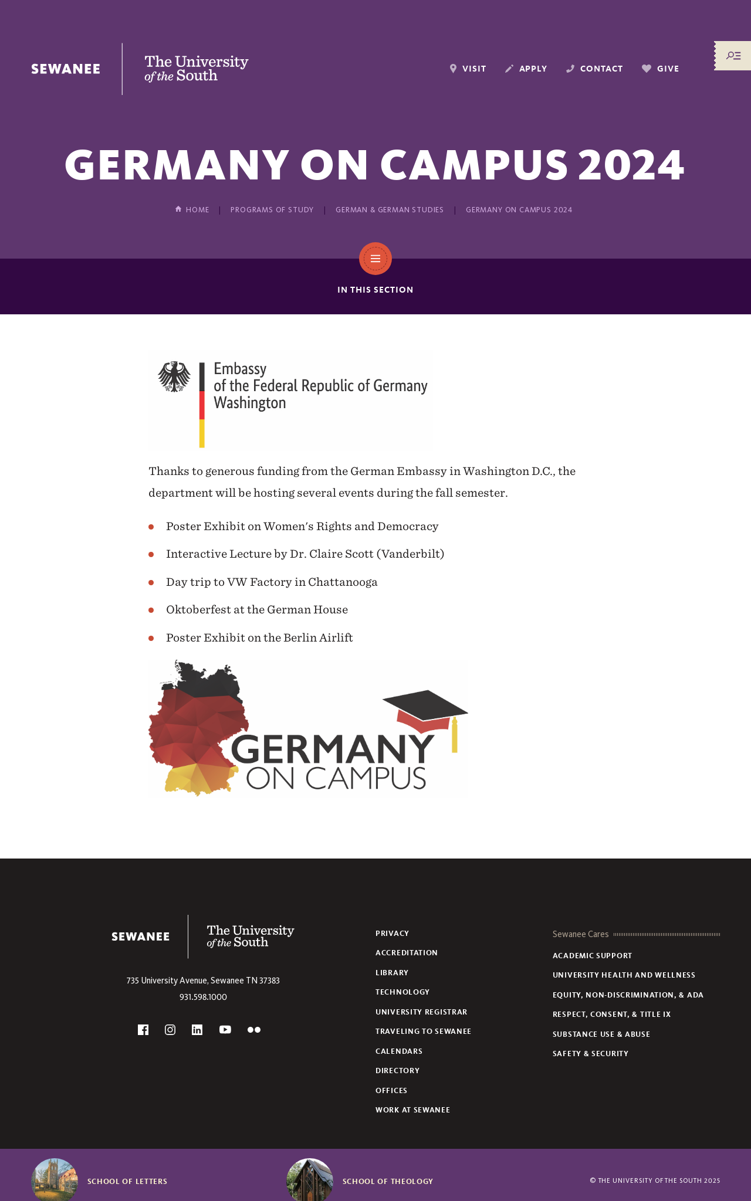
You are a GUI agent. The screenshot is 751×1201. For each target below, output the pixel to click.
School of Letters (127, 1181)
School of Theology (388, 1181)
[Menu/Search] (733, 55)
